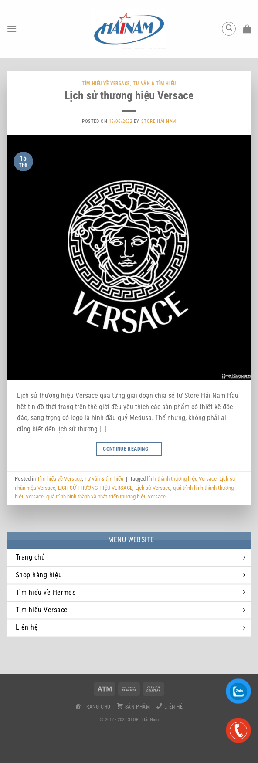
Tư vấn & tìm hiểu (154, 83)
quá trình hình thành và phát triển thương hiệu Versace (106, 496)
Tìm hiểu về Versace (106, 83)
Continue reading (129, 449)
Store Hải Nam (158, 121)
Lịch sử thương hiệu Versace (129, 95)
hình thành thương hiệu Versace (182, 478)
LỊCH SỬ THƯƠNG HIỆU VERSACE (95, 488)
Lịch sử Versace (152, 488)
